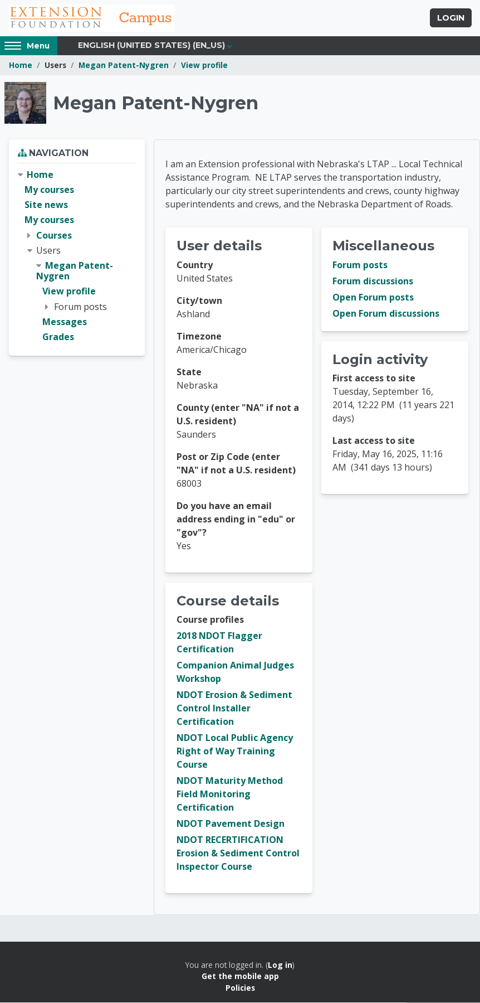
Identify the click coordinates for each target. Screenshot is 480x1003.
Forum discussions (372, 281)
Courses (54, 235)
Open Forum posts (373, 298)
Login (450, 18)
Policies (240, 988)
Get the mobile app (240, 976)
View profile (204, 65)
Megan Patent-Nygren (124, 65)
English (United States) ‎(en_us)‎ (151, 46)
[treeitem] (77, 256)
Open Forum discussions (385, 314)
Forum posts (360, 265)
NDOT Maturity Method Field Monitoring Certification (230, 794)
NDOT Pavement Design (231, 824)
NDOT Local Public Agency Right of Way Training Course (235, 751)
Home (20, 65)
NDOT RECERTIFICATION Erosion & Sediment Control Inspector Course (238, 853)
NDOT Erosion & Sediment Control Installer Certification (234, 708)
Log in (280, 965)
